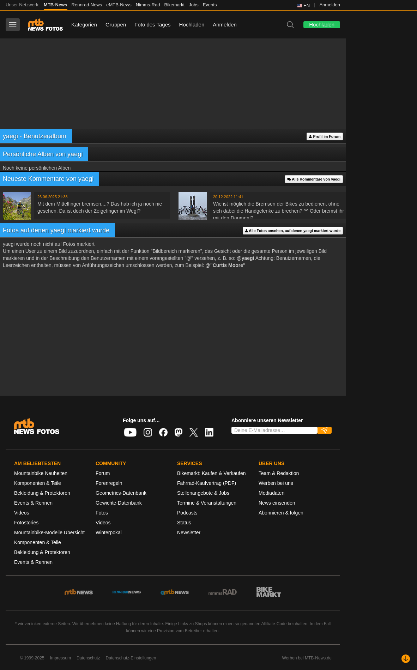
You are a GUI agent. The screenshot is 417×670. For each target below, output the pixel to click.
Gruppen (115, 25)
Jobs (193, 4)
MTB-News (55, 4)
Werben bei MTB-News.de (307, 658)
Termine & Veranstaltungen (206, 503)
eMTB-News (119, 4)
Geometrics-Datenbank (121, 493)
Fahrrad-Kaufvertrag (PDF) (206, 483)
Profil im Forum (324, 136)
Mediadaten (271, 493)
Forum (103, 473)
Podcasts (187, 513)
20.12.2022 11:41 (228, 197)
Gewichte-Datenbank (119, 503)
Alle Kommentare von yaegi (313, 179)
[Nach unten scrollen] (405, 658)
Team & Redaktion (279, 473)
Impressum (60, 658)
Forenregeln (109, 483)
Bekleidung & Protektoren (42, 493)
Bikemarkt (174, 4)
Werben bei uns (276, 483)
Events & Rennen (33, 503)
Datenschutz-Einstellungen (131, 658)
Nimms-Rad (148, 4)
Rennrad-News (87, 4)
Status (184, 522)
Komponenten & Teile (37, 483)
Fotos (102, 513)
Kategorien (84, 25)
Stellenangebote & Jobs (203, 493)
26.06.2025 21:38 (52, 197)
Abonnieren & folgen (281, 513)
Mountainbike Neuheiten (40, 473)
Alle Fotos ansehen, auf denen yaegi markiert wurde (292, 231)
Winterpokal (109, 532)
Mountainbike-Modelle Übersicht (49, 532)
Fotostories (26, 522)
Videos (21, 513)
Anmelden (329, 4)
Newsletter (188, 532)
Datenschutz (88, 658)
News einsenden (277, 503)
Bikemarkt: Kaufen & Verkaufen (211, 473)
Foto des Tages (152, 25)
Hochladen (192, 25)
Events (210, 4)
